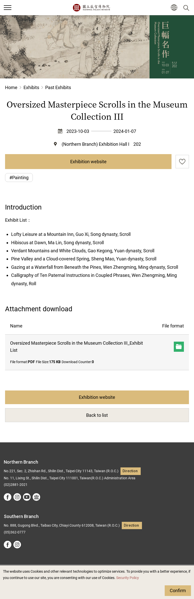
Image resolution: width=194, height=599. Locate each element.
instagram (17, 497)
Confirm (178, 590)
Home (11, 87)
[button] (173, 7)
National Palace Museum (91, 7)
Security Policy (127, 578)
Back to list (97, 415)
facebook (7, 497)
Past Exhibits (58, 87)
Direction (130, 471)
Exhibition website (88, 161)
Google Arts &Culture (36, 497)
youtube (27, 497)
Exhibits (31, 87)
